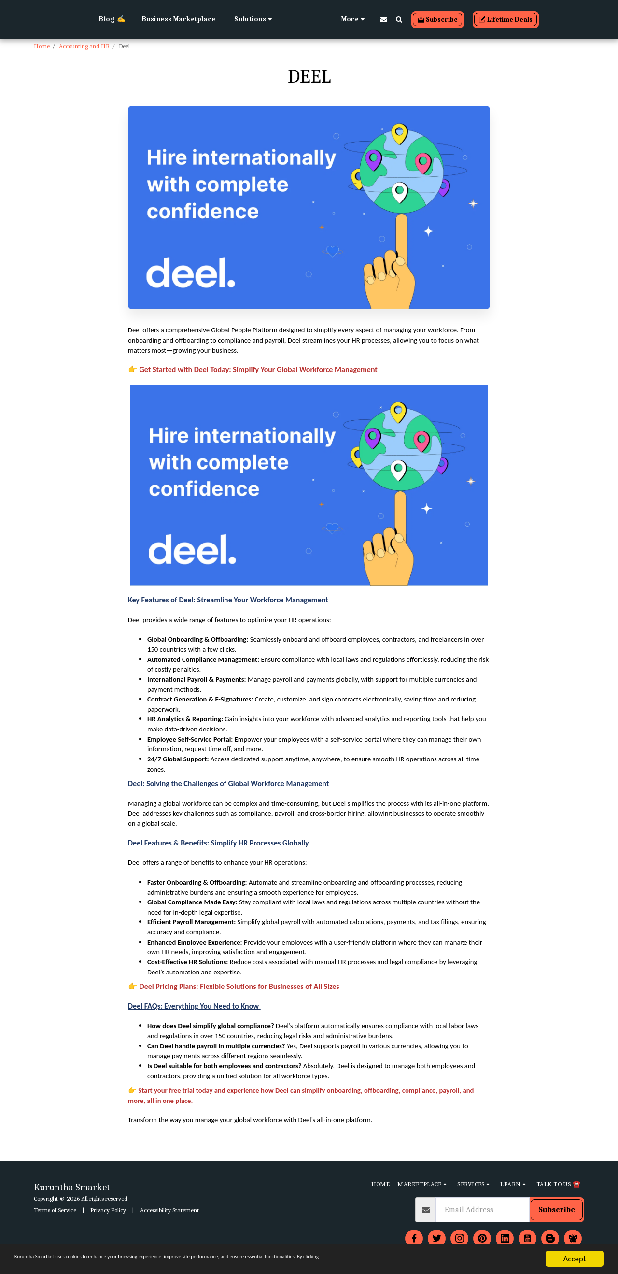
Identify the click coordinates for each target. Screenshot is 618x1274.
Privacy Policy (108, 1210)
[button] (209, 19)
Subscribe (556, 1209)
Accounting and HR (84, 46)
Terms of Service (55, 1210)
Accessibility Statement (169, 1210)
